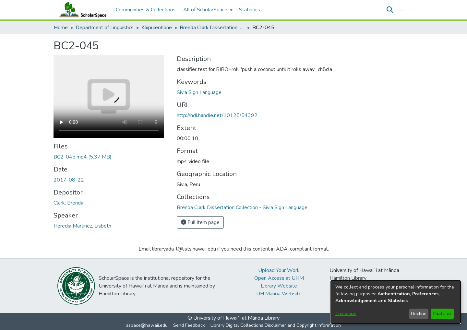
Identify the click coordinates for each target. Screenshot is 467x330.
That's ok (442, 314)
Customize (345, 314)
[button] (390, 10)
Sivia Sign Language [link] (199, 92)
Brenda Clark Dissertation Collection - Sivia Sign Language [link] (212, 27)
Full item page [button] (200, 222)
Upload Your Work (279, 270)
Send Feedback (189, 325)
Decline (418, 314)
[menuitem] (207, 9)
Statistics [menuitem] (249, 9)
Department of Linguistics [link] (105, 27)
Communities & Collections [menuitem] (145, 9)
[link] (83, 156)
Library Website (279, 285)
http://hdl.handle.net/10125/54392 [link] (217, 115)
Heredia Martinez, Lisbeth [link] (82, 226)
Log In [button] (403, 9)
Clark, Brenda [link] (68, 202)
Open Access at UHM (279, 278)
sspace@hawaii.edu (147, 325)
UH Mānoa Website (279, 293)
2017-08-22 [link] (69, 179)
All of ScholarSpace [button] (205, 9)
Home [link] (61, 27)
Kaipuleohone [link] (156, 27)
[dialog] (396, 302)
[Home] (81, 10)
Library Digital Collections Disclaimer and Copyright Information (275, 325)
